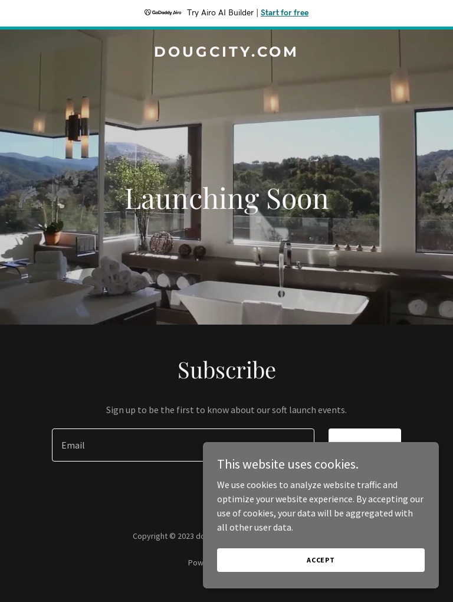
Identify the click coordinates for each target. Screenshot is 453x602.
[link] (226, 53)
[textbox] (183, 445)
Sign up (364, 445)
